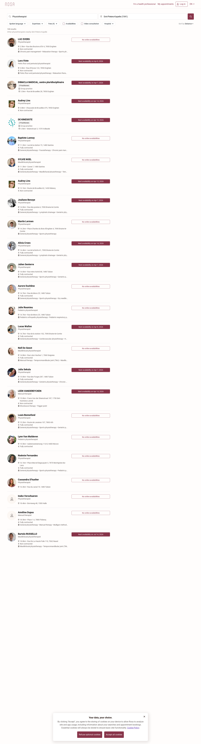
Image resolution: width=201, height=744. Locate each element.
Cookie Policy (133, 728)
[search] (52, 16)
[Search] (191, 16)
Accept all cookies (114, 734)
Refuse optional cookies (89, 734)
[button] (144, 716)
